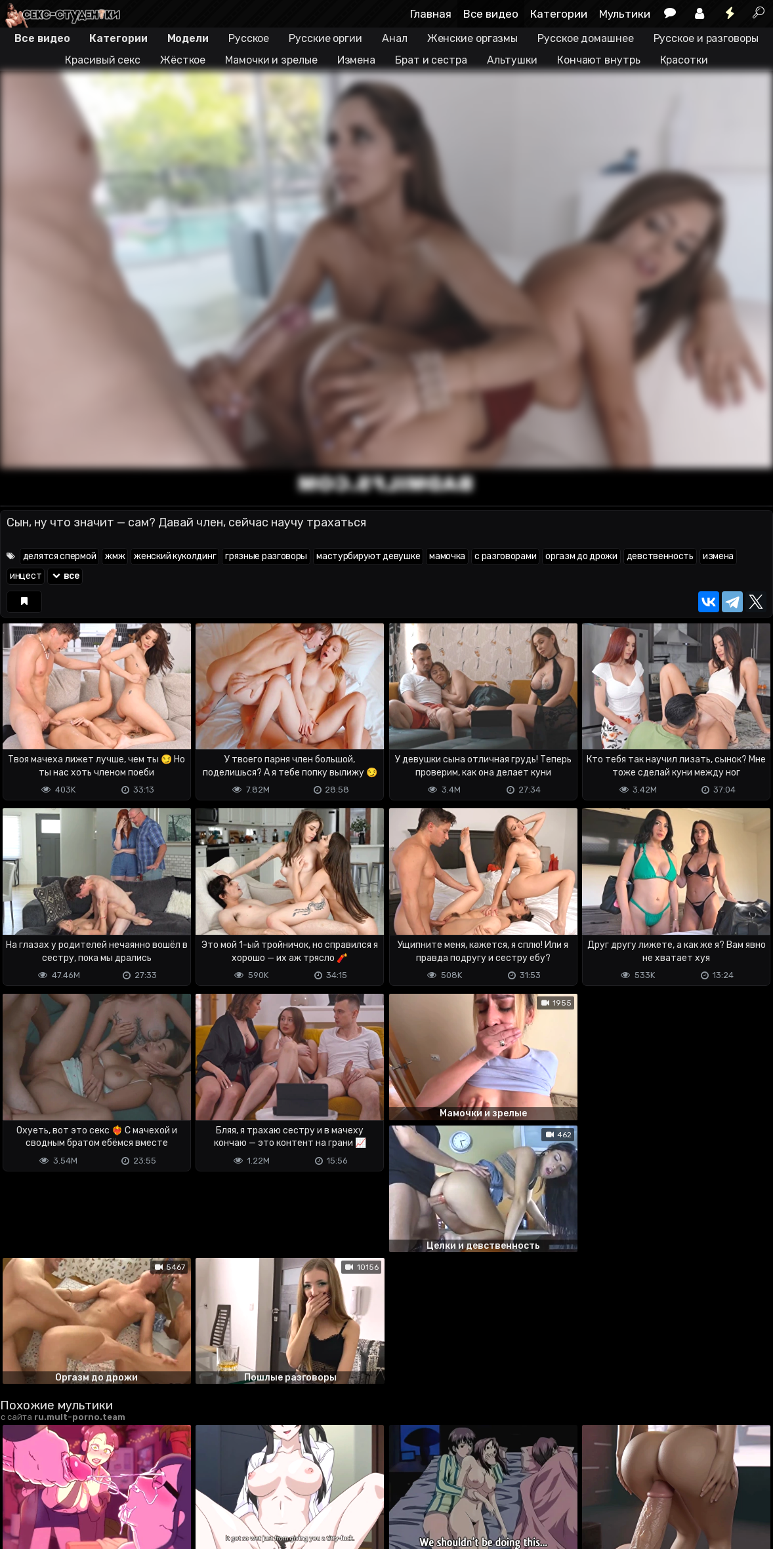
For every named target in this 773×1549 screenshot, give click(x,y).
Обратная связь (137, 1515)
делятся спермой (59, 556)
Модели (188, 38)
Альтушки (512, 60)
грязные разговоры (266, 556)
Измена (356, 60)
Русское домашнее (585, 38)
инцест (25, 575)
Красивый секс (102, 60)
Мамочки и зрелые (271, 60)
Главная (430, 13)
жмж (115, 556)
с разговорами (505, 556)
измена (718, 556)
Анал (394, 38)
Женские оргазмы (472, 38)
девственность (660, 556)
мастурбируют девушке (368, 556)
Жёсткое (182, 60)
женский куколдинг (175, 556)
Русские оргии (325, 38)
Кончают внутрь (598, 60)
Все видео (490, 13)
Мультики (624, 13)
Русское (248, 38)
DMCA (21, 1515)
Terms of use (67, 1515)
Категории (558, 13)
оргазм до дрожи (581, 556)
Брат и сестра (431, 60)
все (65, 575)
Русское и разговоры (706, 38)
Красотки (684, 60)
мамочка (447, 556)
